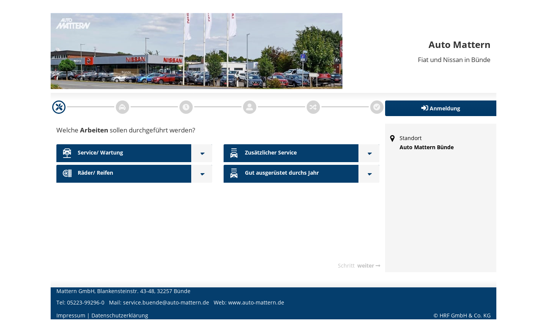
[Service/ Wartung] (201, 153)
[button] (441, 108)
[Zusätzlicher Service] (368, 153)
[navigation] (59, 107)
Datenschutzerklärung (119, 315)
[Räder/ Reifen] (201, 174)
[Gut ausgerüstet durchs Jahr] (368, 174)
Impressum (70, 315)
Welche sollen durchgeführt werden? (125, 130)
